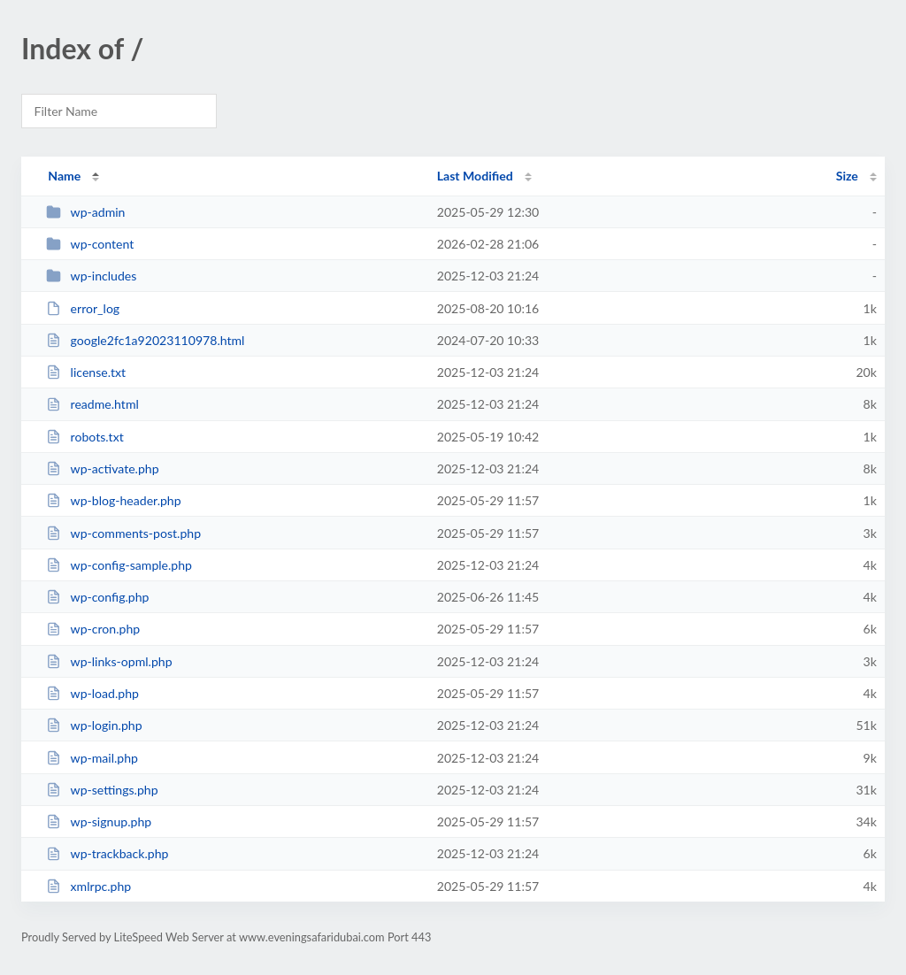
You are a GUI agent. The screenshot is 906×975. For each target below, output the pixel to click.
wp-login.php (94, 725)
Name (64, 175)
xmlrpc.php (88, 886)
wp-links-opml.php (109, 661)
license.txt (86, 372)
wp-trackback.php (107, 853)
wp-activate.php (102, 468)
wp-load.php (92, 693)
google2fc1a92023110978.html (145, 340)
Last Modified (475, 175)
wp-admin (85, 211)
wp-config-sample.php (119, 564)
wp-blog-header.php (113, 500)
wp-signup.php (98, 821)
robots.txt (85, 436)
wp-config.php (97, 596)
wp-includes (91, 275)
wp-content (90, 243)
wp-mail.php (92, 757)
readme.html (92, 403)
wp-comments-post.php (123, 533)
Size (847, 175)
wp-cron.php (93, 628)
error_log (82, 308)
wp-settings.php (101, 789)
